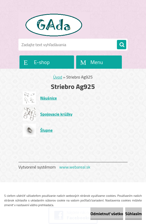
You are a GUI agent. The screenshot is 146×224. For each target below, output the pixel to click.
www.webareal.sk (74, 167)
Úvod (57, 77)
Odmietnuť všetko (106, 214)
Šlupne (46, 130)
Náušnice (48, 98)
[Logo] (54, 25)
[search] (121, 45)
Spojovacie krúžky (56, 114)
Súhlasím (133, 214)
